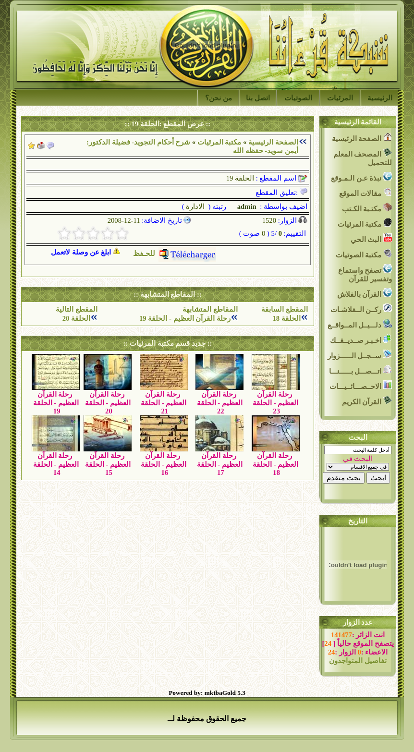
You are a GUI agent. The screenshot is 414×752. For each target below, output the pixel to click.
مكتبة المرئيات (219, 142)
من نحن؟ (218, 98)
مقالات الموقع (365, 192)
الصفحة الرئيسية (273, 142)
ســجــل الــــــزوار (360, 355)
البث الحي (371, 238)
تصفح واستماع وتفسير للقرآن (365, 273)
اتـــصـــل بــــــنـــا (360, 370)
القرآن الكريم (367, 401)
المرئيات (340, 98)
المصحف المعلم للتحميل (362, 157)
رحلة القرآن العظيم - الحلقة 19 (185, 318)
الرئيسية (379, 98)
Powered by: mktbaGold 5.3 (207, 692)
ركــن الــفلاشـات (361, 308)
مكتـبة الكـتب (367, 208)
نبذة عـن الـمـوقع (361, 177)
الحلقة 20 (76, 318)
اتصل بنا (258, 98)
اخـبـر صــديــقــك (361, 339)
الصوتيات (298, 98)
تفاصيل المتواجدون (358, 661)
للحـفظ (174, 253)
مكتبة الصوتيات (364, 254)
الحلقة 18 (286, 318)
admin (245, 206)
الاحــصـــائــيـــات (360, 385)
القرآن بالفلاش (364, 293)
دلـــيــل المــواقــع (360, 324)
